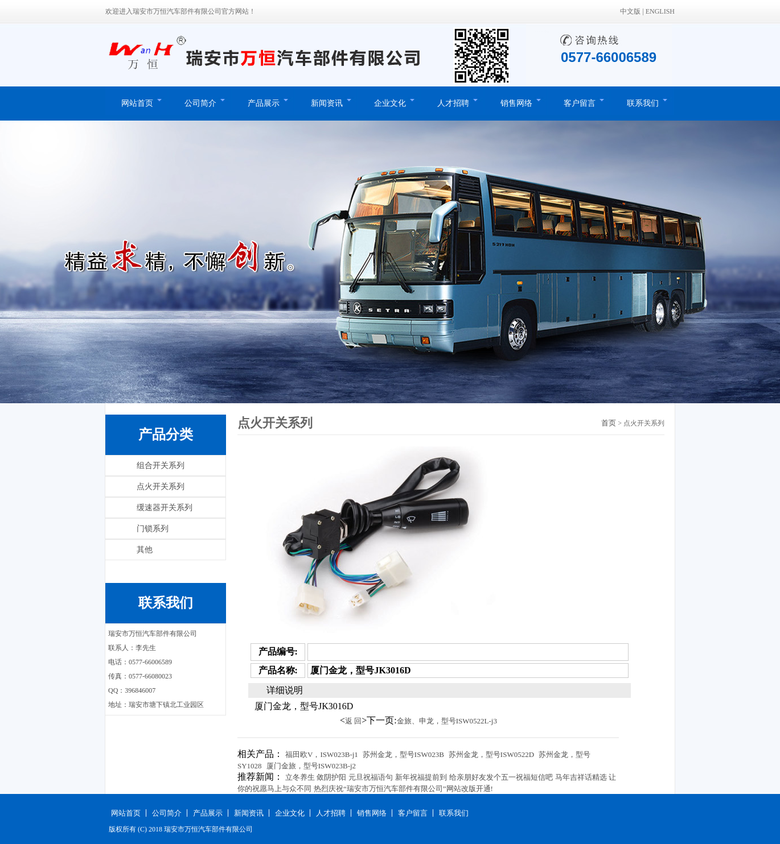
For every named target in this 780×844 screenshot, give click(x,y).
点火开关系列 (160, 486)
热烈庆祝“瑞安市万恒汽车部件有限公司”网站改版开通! (403, 788)
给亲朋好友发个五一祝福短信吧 (501, 777)
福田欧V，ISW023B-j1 (321, 754)
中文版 (630, 11)
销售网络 (516, 103)
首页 (608, 423)
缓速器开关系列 (164, 507)
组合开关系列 (160, 465)
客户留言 (580, 103)
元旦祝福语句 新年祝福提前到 (397, 777)
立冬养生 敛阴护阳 (315, 777)
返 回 (353, 721)
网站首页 (137, 103)
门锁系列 (153, 528)
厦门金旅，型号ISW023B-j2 (311, 766)
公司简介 (200, 103)
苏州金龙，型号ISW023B (403, 754)
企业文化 (390, 103)
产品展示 (264, 103)
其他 (145, 549)
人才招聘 (453, 103)
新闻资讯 (327, 103)
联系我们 (643, 103)
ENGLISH (660, 11)
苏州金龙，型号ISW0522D (491, 754)
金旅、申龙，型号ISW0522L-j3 (447, 721)
